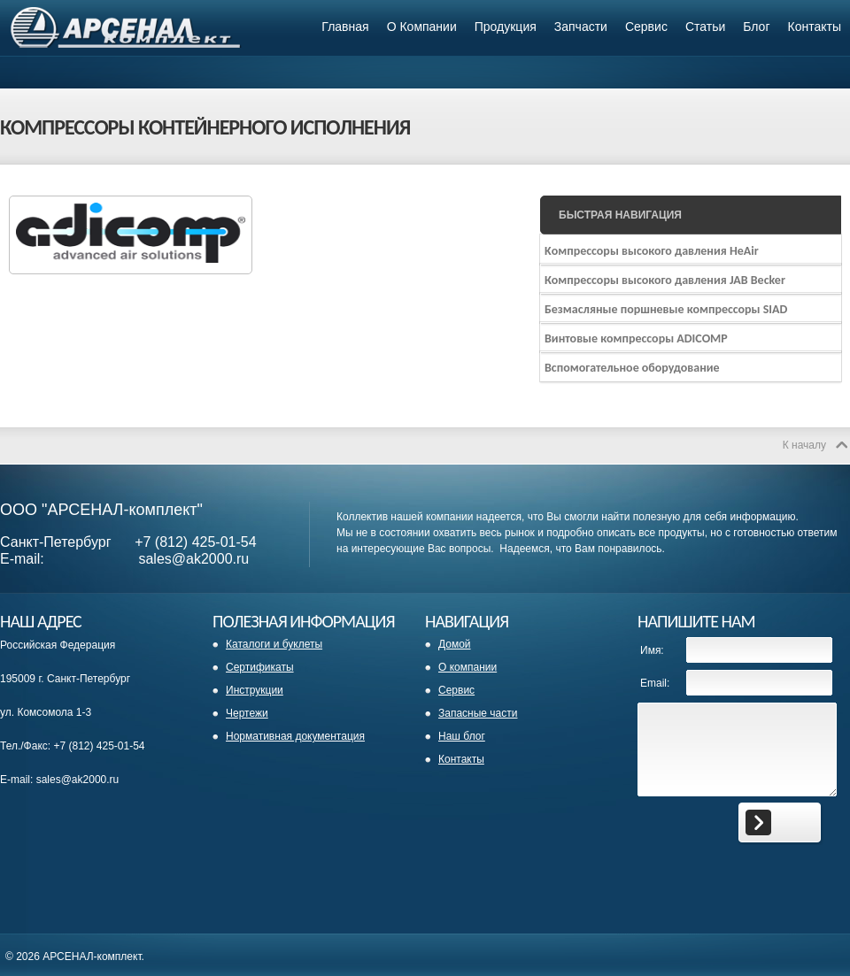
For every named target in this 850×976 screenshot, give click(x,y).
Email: (654, 683)
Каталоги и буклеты (274, 644)
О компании (467, 667)
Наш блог (461, 736)
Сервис (456, 690)
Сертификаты (260, 667)
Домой (454, 644)
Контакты (461, 759)
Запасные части (477, 713)
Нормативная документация (295, 736)
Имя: (652, 650)
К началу (804, 445)
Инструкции (254, 690)
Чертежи (247, 713)
